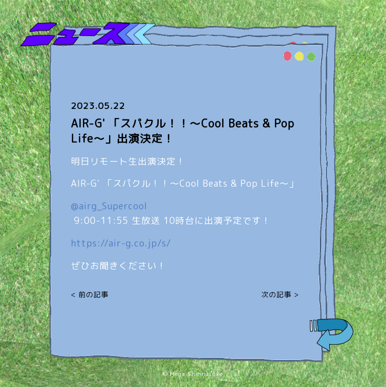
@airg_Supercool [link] (109, 206)
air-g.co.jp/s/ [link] (121, 243)
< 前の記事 (90, 294)
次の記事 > (280, 294)
